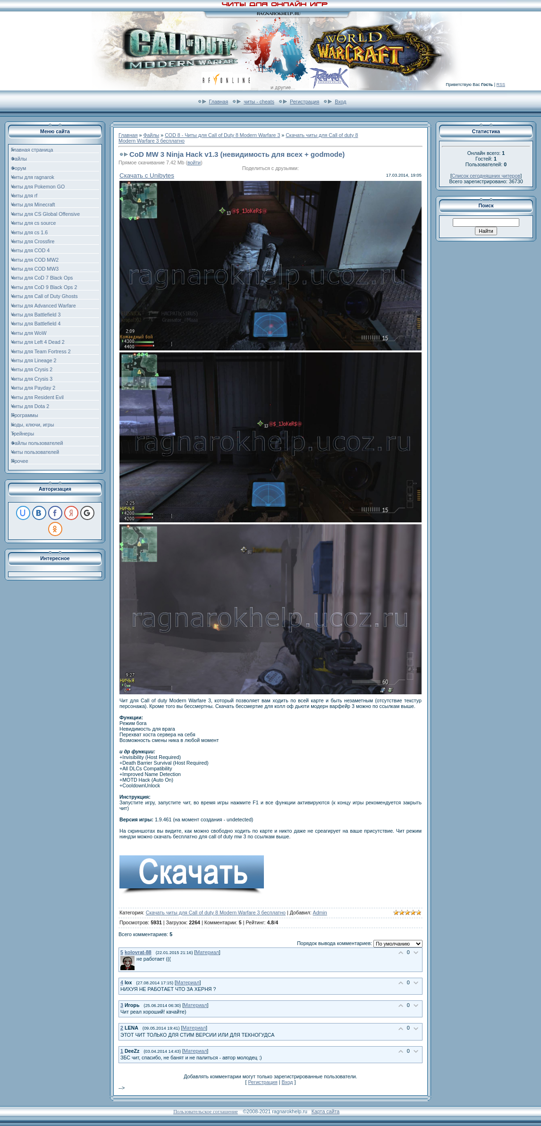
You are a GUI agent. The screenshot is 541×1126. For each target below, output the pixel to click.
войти (194, 162)
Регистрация (304, 101)
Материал (207, 952)
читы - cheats (259, 101)
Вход (340, 101)
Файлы (151, 135)
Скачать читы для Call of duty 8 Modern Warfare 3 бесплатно (216, 912)
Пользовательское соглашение (205, 1111)
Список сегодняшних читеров (486, 176)
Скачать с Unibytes (146, 175)
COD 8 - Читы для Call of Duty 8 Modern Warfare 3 (222, 135)
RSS (500, 84)
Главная (218, 101)
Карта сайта (325, 1111)
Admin (320, 912)
